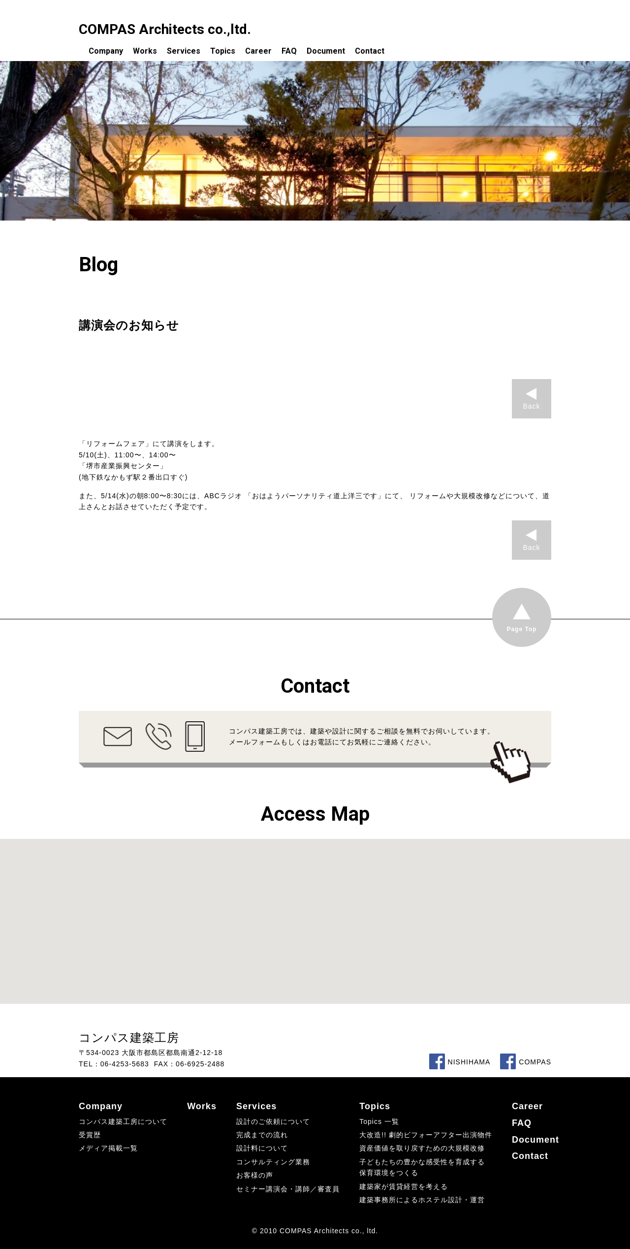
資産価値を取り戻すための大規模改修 (422, 1148)
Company (106, 51)
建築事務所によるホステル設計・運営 (422, 1200)
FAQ (289, 51)
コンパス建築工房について (123, 1121)
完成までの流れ (262, 1135)
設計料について (262, 1148)
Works (145, 51)
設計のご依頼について (273, 1121)
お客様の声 (254, 1175)
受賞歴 (90, 1135)
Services (183, 51)
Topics (222, 51)
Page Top (521, 629)
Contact (369, 51)
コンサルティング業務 (273, 1162)
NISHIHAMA (460, 1062)
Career (258, 51)
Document (326, 51)
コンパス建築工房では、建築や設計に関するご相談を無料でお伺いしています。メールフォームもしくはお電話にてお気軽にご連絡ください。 (362, 736)
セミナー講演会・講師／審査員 (288, 1189)
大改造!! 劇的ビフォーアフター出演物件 (425, 1135)
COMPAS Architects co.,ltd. (165, 29)
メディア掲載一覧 (108, 1148)
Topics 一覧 (379, 1121)
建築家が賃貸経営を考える (403, 1186)
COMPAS (525, 1062)
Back (531, 406)
